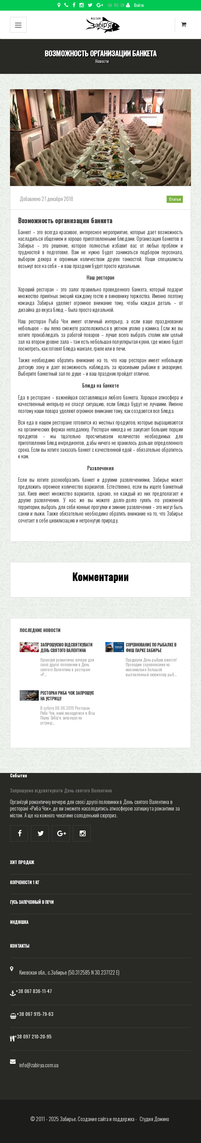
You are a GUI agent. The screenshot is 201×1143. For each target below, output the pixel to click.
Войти (135, 5)
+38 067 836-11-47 (34, 990)
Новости (102, 61)
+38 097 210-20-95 (33, 1036)
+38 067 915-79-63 (35, 1013)
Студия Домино (154, 1119)
